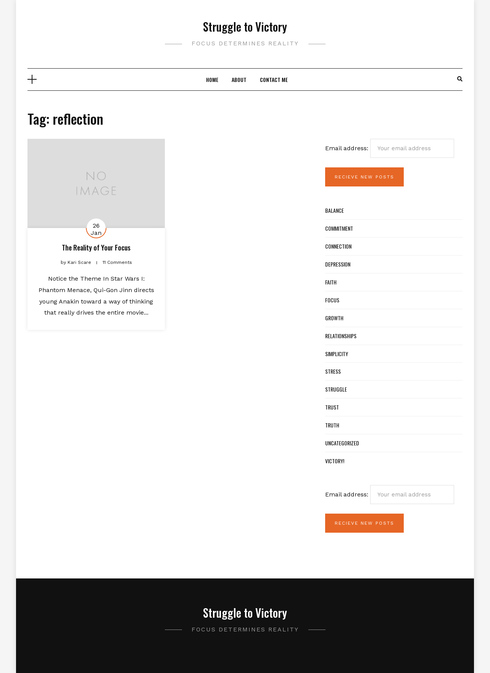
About (239, 79)
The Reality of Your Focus (96, 247)
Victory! (334, 461)
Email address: (389, 148)
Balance (334, 210)
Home (212, 79)
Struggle (336, 389)
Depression (337, 264)
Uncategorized (342, 443)
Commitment (339, 228)
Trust (332, 407)
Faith (331, 282)
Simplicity (336, 354)
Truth (332, 425)
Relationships (340, 336)
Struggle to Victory (245, 26)
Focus (332, 300)
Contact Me (274, 79)
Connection (338, 246)
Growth (334, 318)
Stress (333, 371)
